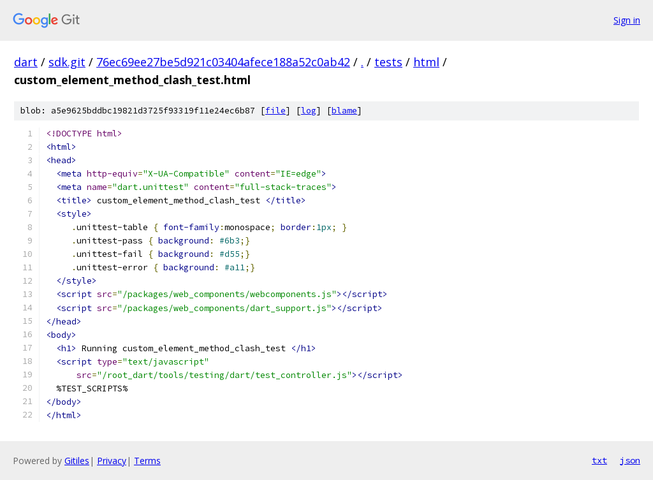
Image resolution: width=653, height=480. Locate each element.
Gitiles (76, 461)
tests (388, 61)
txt (599, 460)
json (630, 460)
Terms (147, 461)
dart (26, 61)
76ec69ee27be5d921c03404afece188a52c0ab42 (223, 61)
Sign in (626, 20)
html (426, 61)
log (308, 110)
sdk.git (66, 61)
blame (344, 110)
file (275, 110)
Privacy (111, 461)
